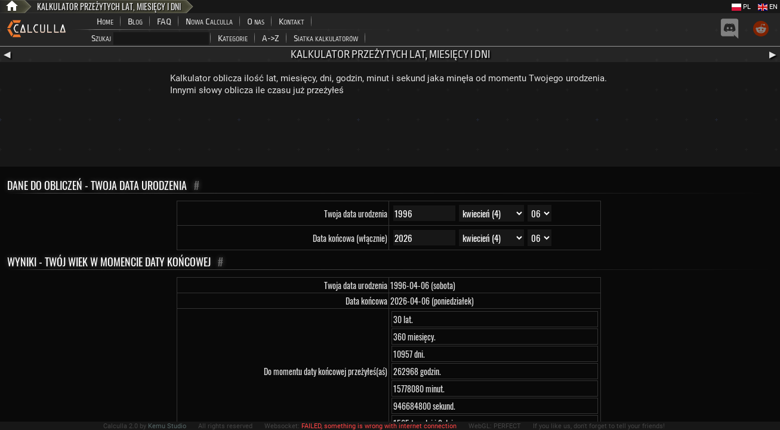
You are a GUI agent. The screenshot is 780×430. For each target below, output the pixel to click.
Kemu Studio (167, 426)
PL (741, 7)
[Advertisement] (390, 134)
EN (768, 7)
